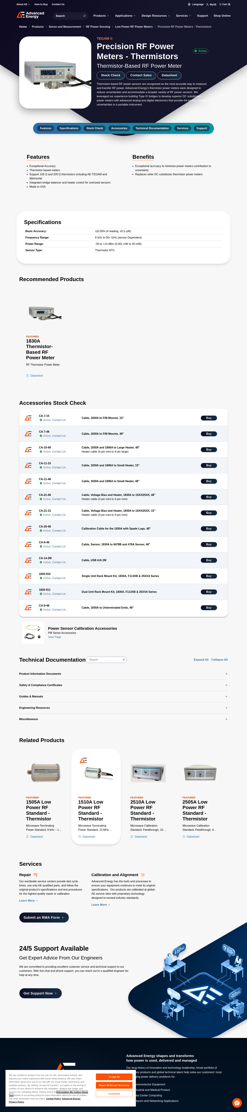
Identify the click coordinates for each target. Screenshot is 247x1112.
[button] (237, 1103)
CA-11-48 (45, 479)
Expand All (201, 659)
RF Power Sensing (98, 26)
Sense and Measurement (65, 26)
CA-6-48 (44, 542)
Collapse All (219, 659)
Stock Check (110, 75)
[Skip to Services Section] (2, 858)
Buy (208, 417)
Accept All (114, 1077)
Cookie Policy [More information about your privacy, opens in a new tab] (53, 1098)
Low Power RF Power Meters (134, 26)
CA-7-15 (44, 415)
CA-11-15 (45, 463)
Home (23, 26)
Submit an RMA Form (44, 917)
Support (202, 128)
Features (45, 128)
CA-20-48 (45, 526)
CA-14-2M (45, 558)
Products (38, 26)
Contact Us (59, 420)
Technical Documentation (152, 128)
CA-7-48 (44, 431)
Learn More (28, 900)
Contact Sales (141, 75)
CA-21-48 (45, 494)
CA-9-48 (44, 605)
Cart (225, 4)
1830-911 (45, 589)
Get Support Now (40, 993)
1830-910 (45, 573)
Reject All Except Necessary (114, 1085)
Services (182, 128)
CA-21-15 (45, 510)
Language (196, 4)
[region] (70, 1088)
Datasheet (169, 75)
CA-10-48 (45, 447)
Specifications (69, 128)
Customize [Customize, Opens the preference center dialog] (114, 1093)
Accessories (119, 128)
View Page (54, 637)
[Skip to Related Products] (2, 734)
